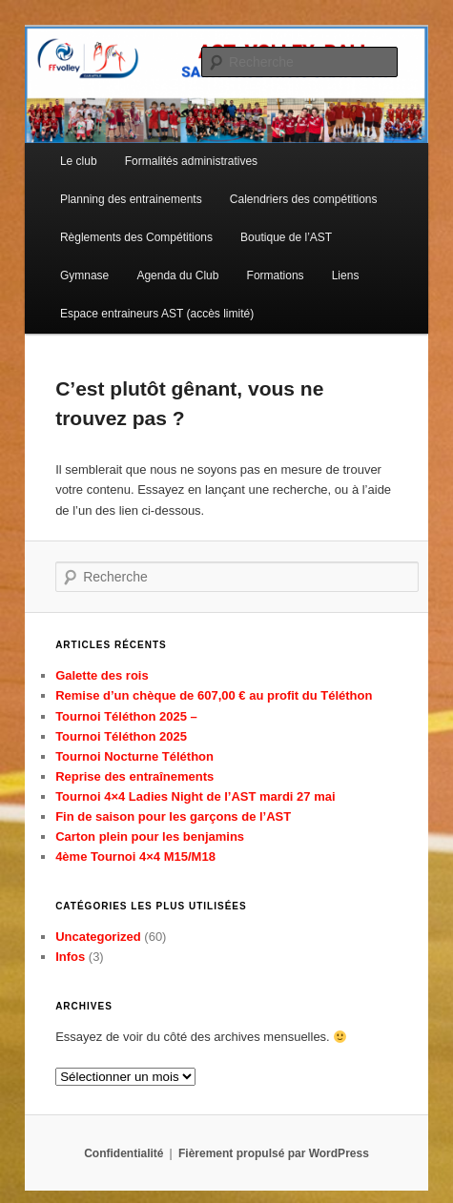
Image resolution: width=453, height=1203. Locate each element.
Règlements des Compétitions (136, 237)
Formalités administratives (191, 161)
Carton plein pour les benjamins (149, 836)
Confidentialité (123, 1153)
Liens (346, 275)
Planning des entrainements (131, 199)
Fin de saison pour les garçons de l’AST (173, 816)
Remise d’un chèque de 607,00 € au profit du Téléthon (213, 695)
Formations (275, 275)
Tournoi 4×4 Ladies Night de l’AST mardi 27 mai (195, 796)
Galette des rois (102, 675)
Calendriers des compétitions (304, 199)
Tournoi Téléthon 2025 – (126, 716)
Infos (70, 956)
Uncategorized (98, 936)
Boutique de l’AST (286, 237)
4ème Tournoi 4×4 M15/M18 (135, 856)
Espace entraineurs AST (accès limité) (157, 313)
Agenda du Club (177, 275)
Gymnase (84, 275)
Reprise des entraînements (134, 776)
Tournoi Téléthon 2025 (121, 736)
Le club (78, 161)
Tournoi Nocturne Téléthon (134, 756)
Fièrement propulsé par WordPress (273, 1153)
